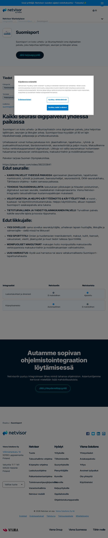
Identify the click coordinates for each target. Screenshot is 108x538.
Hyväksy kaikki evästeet (57, 107)
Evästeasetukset (24, 100)
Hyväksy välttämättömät (57, 100)
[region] (54, 95)
